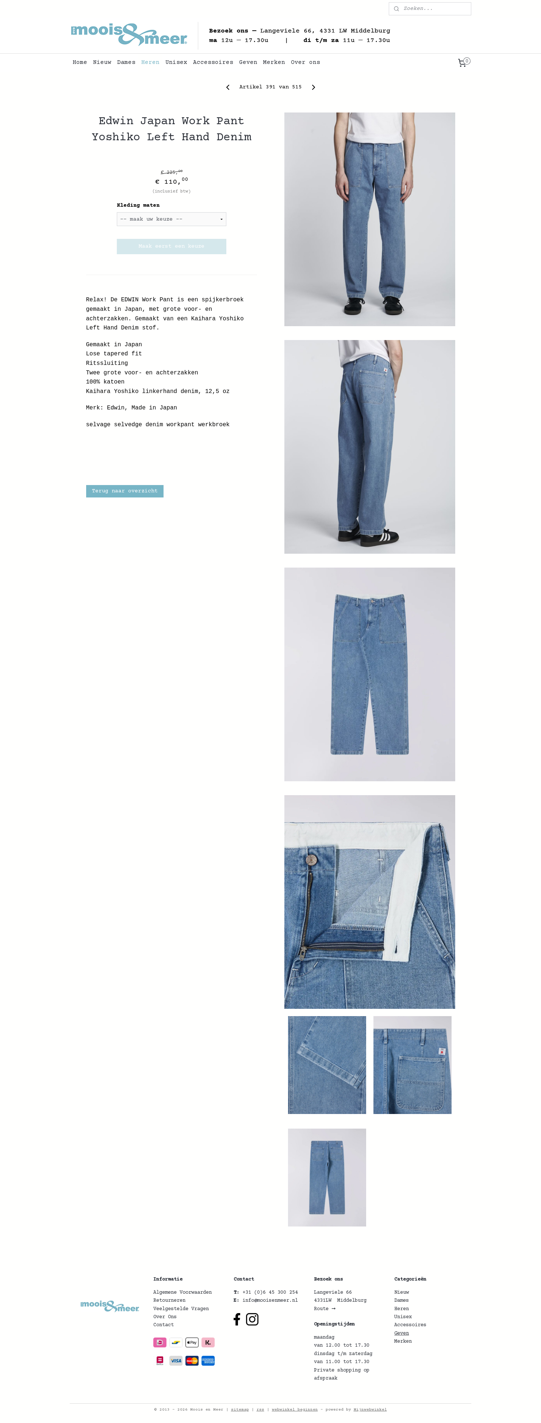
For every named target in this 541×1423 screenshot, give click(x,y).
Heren (150, 62)
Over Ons (165, 1317)
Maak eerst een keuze (171, 246)
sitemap (240, 1409)
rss (260, 1409)
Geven (248, 62)
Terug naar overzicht (124, 491)
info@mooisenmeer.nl (270, 1301)
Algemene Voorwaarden (182, 1293)
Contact (163, 1325)
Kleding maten (137, 205)
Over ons (305, 62)
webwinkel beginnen (295, 1409)
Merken (274, 62)
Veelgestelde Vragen (181, 1309)
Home (80, 62)
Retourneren (169, 1301)
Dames (126, 62)
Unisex (176, 62)
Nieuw (102, 62)
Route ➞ (325, 1309)
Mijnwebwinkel (370, 1409)
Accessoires (213, 62)
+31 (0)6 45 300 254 (270, 1293)
